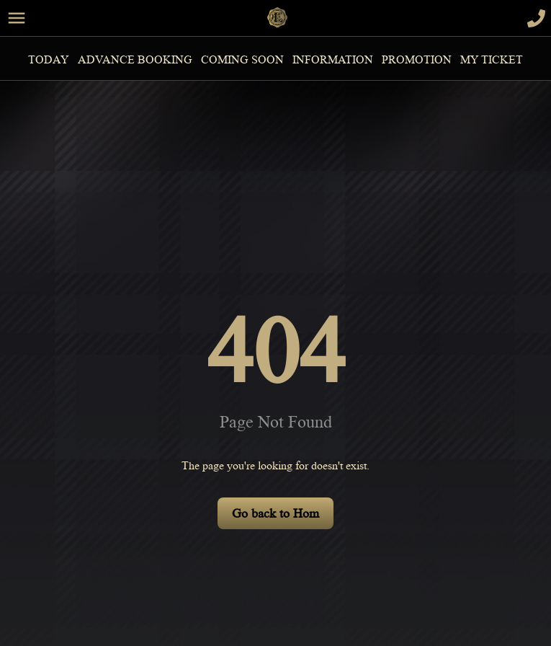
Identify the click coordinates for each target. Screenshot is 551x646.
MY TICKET (491, 59)
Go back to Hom (275, 513)
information (332, 59)
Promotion (417, 59)
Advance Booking (135, 59)
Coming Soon (242, 59)
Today (48, 59)
